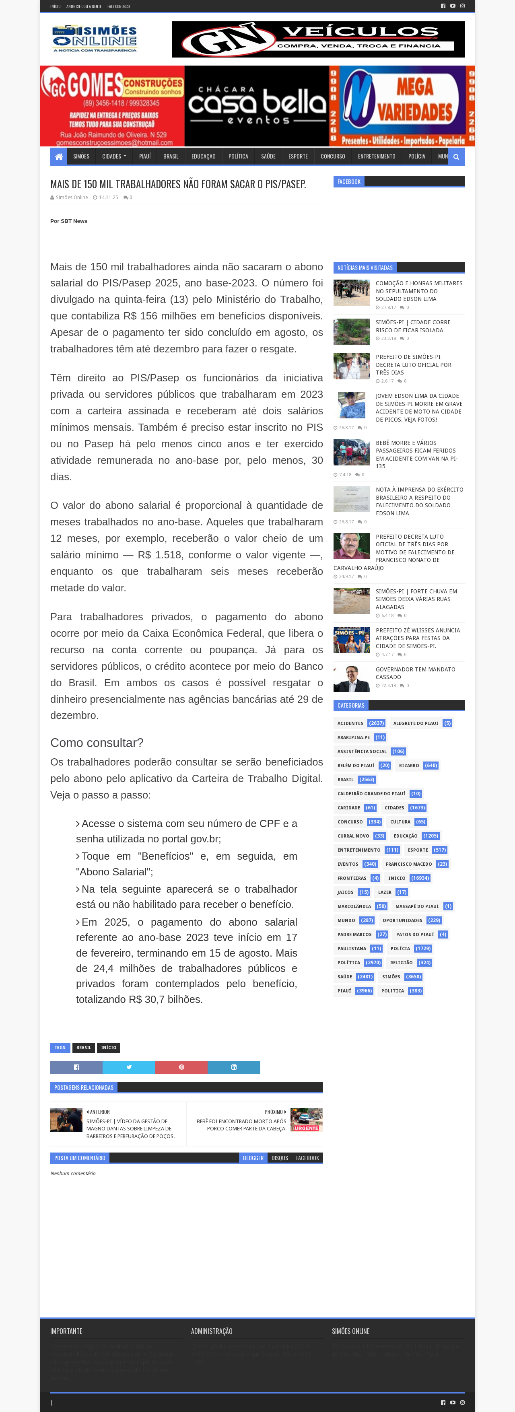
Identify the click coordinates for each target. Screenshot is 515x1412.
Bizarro (409, 765)
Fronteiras (352, 878)
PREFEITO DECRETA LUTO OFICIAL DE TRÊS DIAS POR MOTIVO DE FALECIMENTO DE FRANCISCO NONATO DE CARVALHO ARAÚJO (394, 552)
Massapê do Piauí (417, 906)
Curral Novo (353, 836)
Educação (204, 156)
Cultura (400, 822)
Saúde (268, 156)
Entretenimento (377, 156)
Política (238, 156)
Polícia (416, 156)
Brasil (171, 156)
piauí (344, 991)
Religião (401, 962)
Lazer (384, 892)
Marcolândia (354, 906)
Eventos (348, 864)
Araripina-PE (354, 737)
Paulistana (352, 948)
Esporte (298, 156)
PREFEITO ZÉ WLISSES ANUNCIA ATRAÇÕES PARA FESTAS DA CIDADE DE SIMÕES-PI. (418, 638)
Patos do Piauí (415, 934)
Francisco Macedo (409, 864)
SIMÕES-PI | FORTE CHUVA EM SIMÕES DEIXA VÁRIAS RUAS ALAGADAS (416, 599)
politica (392, 991)
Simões (81, 156)
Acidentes (350, 723)
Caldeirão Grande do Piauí (372, 794)
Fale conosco (118, 6)
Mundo (446, 156)
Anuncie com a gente (83, 6)
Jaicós (346, 892)
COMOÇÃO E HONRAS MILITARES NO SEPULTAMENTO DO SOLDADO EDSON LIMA (419, 291)
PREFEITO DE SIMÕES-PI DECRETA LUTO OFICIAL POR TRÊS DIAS (413, 365)
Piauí (144, 156)
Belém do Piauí (356, 765)
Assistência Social (362, 751)
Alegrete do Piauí (416, 723)
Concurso (333, 156)
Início (55, 6)
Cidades (111, 156)
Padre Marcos (355, 934)
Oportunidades (402, 920)
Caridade (349, 808)
